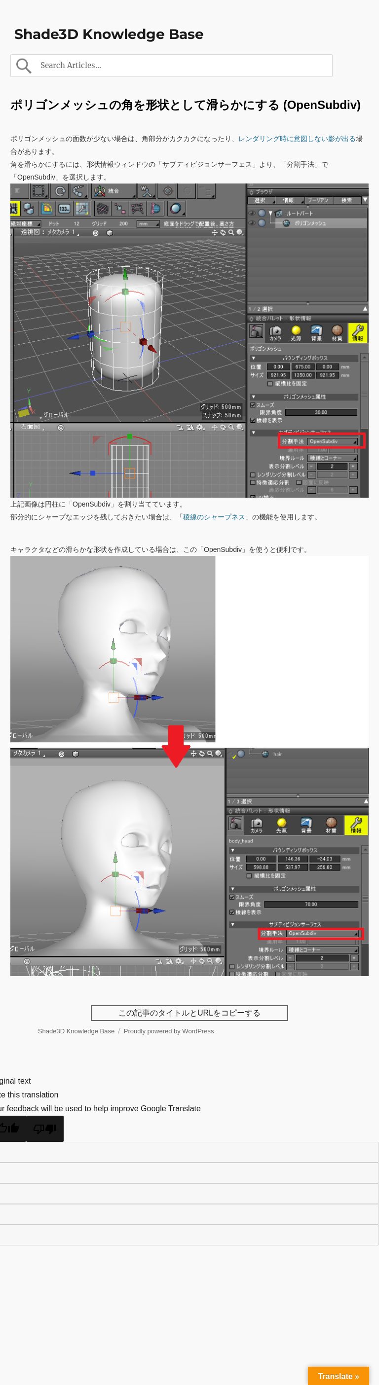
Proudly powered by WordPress (169, 1031)
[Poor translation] (45, 1129)
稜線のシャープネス (214, 517)
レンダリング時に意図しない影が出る (297, 139)
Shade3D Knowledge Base (109, 34)
